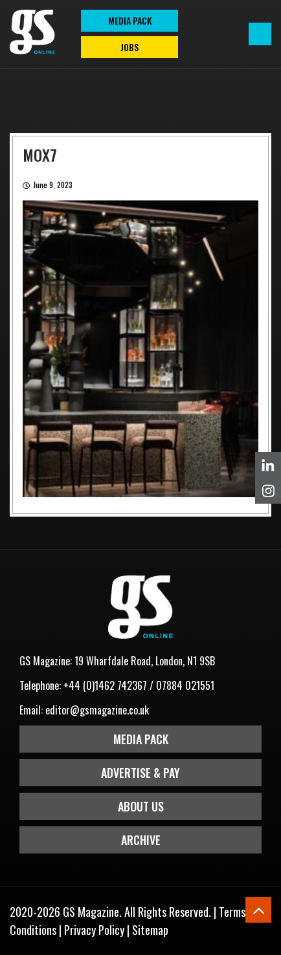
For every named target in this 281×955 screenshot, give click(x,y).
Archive (141, 840)
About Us (141, 806)
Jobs (129, 47)
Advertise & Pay (140, 772)
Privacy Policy (94, 929)
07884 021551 (185, 685)
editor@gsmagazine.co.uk (97, 710)
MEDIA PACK (130, 20)
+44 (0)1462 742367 (105, 685)
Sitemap (150, 929)
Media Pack (140, 739)
